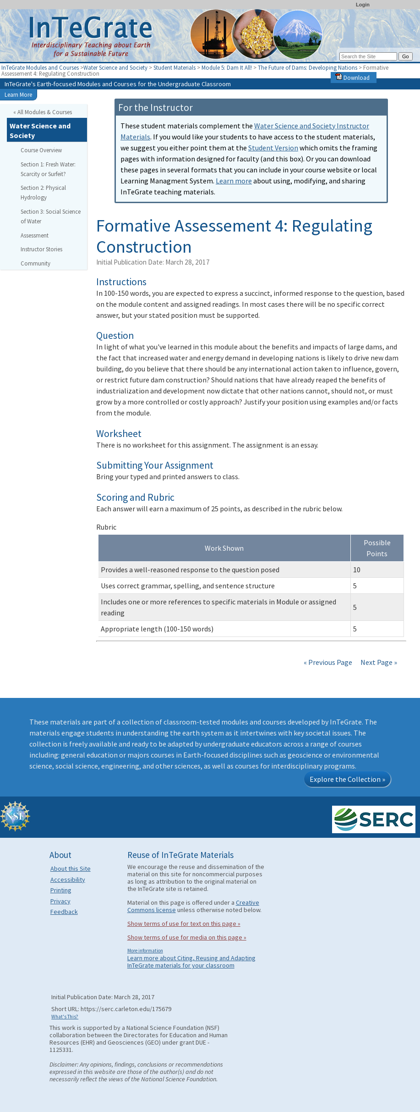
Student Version (273, 147)
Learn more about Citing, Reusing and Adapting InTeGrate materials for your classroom (191, 961)
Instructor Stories (41, 249)
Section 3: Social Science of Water (51, 216)
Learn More (18, 94)
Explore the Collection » (347, 779)
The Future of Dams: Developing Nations (308, 67)
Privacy (60, 901)
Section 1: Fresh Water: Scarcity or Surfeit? (48, 168)
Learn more (234, 180)
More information (145, 950)
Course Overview (41, 150)
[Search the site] (368, 56)
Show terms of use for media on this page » (186, 937)
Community (35, 263)
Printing (60, 890)
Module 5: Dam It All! (227, 67)
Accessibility (67, 879)
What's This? (64, 1016)
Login (363, 4)
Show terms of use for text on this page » (183, 923)
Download (352, 77)
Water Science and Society (115, 67)
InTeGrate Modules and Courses (40, 67)
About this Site (70, 868)
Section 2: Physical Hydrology (43, 192)
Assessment (35, 235)
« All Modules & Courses (42, 112)
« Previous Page (328, 662)
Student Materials (174, 67)
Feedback (64, 911)
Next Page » (378, 662)
